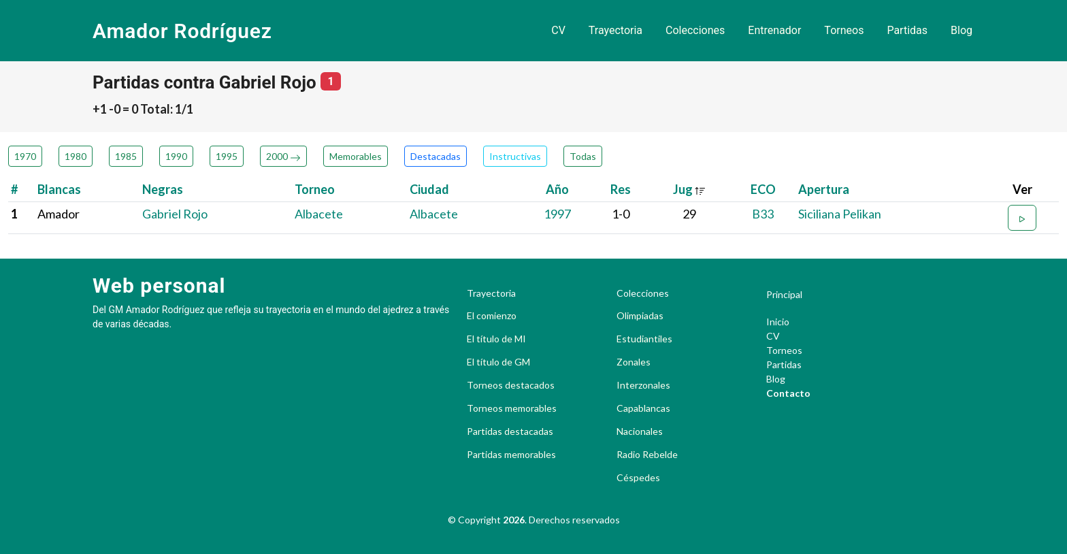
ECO (763, 189)
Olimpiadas (640, 316)
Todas (583, 156)
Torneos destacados (511, 385)
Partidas (907, 30)
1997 (557, 213)
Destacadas (435, 156)
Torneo (315, 189)
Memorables (355, 156)
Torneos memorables (512, 408)
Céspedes (638, 478)
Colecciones (695, 30)
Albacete (319, 213)
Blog (961, 30)
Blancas (59, 189)
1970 (25, 156)
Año (557, 189)
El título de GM (498, 362)
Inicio (777, 321)
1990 (176, 156)
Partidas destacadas (510, 431)
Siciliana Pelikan (839, 213)
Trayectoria (615, 30)
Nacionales (640, 431)
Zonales (634, 362)
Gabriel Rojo (175, 213)
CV (558, 30)
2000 (283, 156)
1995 (226, 156)
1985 (126, 156)
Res (620, 189)
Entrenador (774, 30)
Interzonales (643, 385)
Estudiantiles (644, 339)
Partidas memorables (511, 454)
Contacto (788, 393)
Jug (689, 189)
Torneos (844, 30)
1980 (75, 156)
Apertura (823, 189)
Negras (162, 189)
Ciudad (429, 189)
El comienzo (491, 316)
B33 (763, 213)
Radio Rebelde (647, 454)
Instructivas (515, 156)
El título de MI (496, 339)
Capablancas (643, 408)
